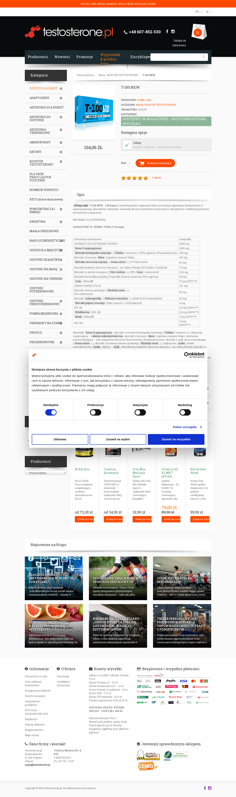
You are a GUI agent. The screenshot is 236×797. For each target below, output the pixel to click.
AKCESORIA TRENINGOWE (40, 131)
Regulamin (31, 719)
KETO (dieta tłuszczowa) (46, 199)
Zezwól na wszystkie (176, 439)
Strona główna (85, 75)
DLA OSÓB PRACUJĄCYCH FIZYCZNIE (40, 177)
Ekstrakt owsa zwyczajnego (91, 261)
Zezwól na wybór (118, 439)
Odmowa (60, 439)
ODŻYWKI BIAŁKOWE (45, 259)
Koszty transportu (35, 695)
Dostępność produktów (37, 690)
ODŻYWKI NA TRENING (46, 278)
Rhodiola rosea (116, 290)
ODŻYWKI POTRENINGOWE (42, 290)
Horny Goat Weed (198, 471)
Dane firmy (63, 676)
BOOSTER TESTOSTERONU (122, 75)
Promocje (84, 56)
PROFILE (36, 332)
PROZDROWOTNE (42, 342)
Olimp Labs (144, 100)
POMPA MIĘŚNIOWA (44, 313)
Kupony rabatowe (34, 724)
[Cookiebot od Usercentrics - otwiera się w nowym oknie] (187, 355)
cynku (181, 343)
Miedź (78, 316)
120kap (137, 142)
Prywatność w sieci (36, 676)
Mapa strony (32, 735)
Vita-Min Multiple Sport (139, 472)
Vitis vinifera (117, 272)
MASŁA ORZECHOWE (44, 231)
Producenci (38, 56)
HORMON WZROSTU (44, 190)
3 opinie (156, 177)
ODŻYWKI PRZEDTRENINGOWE (44, 302)
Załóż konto (179, 45)
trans (140, 272)
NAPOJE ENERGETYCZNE (47, 240)
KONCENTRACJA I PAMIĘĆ (42, 210)
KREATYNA (37, 221)
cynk (116, 346)
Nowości (62, 56)
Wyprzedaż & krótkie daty (110, 59)
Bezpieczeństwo (34, 729)
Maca (101, 257)
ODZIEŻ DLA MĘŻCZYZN (46, 250)
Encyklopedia (142, 56)
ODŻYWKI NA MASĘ (43, 269)
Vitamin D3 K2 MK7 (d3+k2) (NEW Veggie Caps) (170, 476)
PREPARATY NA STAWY (46, 323)
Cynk (78, 281)
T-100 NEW (149, 75)
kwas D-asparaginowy (99, 332)
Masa (102, 75)
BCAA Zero (82, 469)
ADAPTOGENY (39, 98)
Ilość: (127, 163)
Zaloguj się (179, 40)
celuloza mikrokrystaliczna (107, 336)
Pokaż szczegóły (185, 427)
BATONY (35, 151)
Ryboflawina (82, 312)
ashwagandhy (93, 298)
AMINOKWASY (40, 142)
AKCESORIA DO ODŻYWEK (40, 118)
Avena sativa (118, 261)
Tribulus (119, 252)
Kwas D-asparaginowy (88, 248)
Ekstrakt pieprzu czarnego (90, 303)
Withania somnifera (116, 298)
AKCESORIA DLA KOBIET (47, 107)
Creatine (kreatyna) (111, 471)
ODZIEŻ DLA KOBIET (44, 88)
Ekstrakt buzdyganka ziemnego (93, 252)
